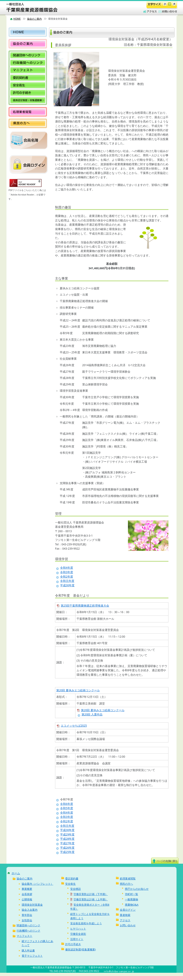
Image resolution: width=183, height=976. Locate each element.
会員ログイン (128, 910)
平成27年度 (67, 843)
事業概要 (27, 889)
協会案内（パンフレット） (37, 884)
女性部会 (27, 920)
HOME (17, 18)
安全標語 (75, 889)
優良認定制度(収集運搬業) (28, 100)
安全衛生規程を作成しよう (86, 923)
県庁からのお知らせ (137, 889)
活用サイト (76, 939)
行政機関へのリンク (28, 62)
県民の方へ (28, 123)
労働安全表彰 (78, 934)
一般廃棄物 (131, 899)
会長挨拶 (27, 894)
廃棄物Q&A (131, 904)
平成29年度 (67, 834)
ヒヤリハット (78, 928)
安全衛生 (28, 85)
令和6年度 (66, 804)
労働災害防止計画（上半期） (89, 899)
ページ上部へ (165, 861)
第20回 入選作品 (92, 714)
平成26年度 (67, 847)
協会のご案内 (34, 18)
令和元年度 (67, 581)
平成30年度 (67, 585)
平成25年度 (67, 852)
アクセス (149, 12)
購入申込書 (28, 950)
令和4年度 (66, 568)
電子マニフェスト (32, 956)
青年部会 (27, 915)
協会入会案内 (29, 910)
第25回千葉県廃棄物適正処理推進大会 (85, 605)
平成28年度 (67, 839)
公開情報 (27, 899)
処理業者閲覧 (28, 112)
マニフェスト (28, 70)
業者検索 (125, 915)
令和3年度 (66, 572)
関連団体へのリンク (28, 55)
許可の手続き (28, 93)
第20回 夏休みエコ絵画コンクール (78, 690)
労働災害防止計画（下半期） (89, 894)
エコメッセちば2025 (74, 725)
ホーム (16, 873)
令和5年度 (66, 808)
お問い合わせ (167, 12)
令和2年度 (66, 576)
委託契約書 (28, 78)
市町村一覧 (131, 894)
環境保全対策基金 (32, 904)
